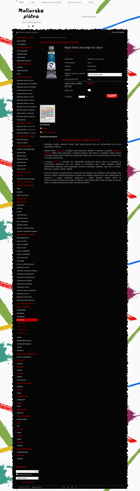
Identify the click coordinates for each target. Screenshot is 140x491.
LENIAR (19, 377)
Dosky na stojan (22, 143)
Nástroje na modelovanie (25, 274)
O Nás (32, 2)
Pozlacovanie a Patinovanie (26, 277)
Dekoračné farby (22, 258)
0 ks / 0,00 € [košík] (118, 32)
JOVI (18, 426)
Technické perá (22, 215)
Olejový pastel (22, 333)
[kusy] (82, 97)
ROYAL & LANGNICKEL (24, 357)
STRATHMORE (21, 310)
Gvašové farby (21, 162)
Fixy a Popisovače (22, 221)
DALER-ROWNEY (22, 419)
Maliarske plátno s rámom (25, 100)
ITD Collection (21, 380)
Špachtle (20, 192)
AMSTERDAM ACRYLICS (24, 341)
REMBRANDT (21, 317)
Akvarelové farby (22, 159)
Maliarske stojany (22, 139)
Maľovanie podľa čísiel (24, 297)
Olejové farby (21, 153)
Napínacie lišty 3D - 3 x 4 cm (26, 133)
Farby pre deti (21, 166)
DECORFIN (20, 350)
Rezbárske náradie (23, 267)
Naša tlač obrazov (75, 2)
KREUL (19, 393)
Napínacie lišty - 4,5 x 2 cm (25, 126)
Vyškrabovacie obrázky (24, 284)
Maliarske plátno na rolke (25, 103)
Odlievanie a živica (23, 287)
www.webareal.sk (37, 487)
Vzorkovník (44, 128)
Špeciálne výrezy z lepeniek (26, 116)
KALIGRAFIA (20, 205)
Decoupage (20, 261)
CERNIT (19, 439)
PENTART (20, 459)
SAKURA (19, 370)
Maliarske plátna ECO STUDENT (27, 84)
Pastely (19, 212)
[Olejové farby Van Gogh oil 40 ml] (51, 68)
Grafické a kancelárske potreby (27, 271)
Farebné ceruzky (22, 218)
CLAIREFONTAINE (22, 452)
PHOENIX (20, 446)
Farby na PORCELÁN (23, 254)
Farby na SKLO (21, 248)
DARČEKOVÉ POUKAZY (24, 61)
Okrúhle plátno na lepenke (26, 110)
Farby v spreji (21, 169)
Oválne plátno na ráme (24, 93)
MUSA (19, 406)
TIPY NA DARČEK (22, 51)
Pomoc (91, 2)
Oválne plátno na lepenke (25, 113)
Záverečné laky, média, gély (26, 179)
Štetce (19, 189)
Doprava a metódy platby (51, 2)
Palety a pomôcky (23, 195)
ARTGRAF (20, 387)
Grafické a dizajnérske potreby (27, 231)
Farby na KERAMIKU (23, 251)
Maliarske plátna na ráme (25, 80)
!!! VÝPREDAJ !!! (21, 44)
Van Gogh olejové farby (48, 132)
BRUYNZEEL (20, 313)
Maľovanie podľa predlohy (25, 300)
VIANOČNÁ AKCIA (22, 71)
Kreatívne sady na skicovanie (26, 290)
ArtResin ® (20, 413)
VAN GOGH (20, 320)
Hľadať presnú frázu (25, 475)
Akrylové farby (21, 156)
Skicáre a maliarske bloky (25, 228)
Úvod (41, 37)
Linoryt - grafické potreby (25, 264)
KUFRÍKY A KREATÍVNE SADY (26, 149)
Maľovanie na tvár (23, 294)
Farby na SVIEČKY (22, 244)
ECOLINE (19, 208)
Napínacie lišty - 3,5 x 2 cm (25, 130)
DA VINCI (20, 364)
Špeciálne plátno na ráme (25, 97)
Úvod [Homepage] (21, 2)
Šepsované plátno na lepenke (26, 107)
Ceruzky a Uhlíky (22, 225)
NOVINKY (20, 67)
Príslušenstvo (21, 120)
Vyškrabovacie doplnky (24, 280)
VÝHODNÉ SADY (22, 54)
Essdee (19, 432)
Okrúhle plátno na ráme (25, 90)
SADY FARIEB (21, 57)
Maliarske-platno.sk (28, 482)
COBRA (19, 337)
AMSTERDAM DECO (23, 238)
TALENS (19, 347)
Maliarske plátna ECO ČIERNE (26, 87)
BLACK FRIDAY (21, 41)
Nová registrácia (33, 32)
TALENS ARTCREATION (24, 344)
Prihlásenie (22, 32)
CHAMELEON (21, 400)
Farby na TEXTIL (22, 241)
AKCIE (19, 74)
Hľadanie (21, 466)
